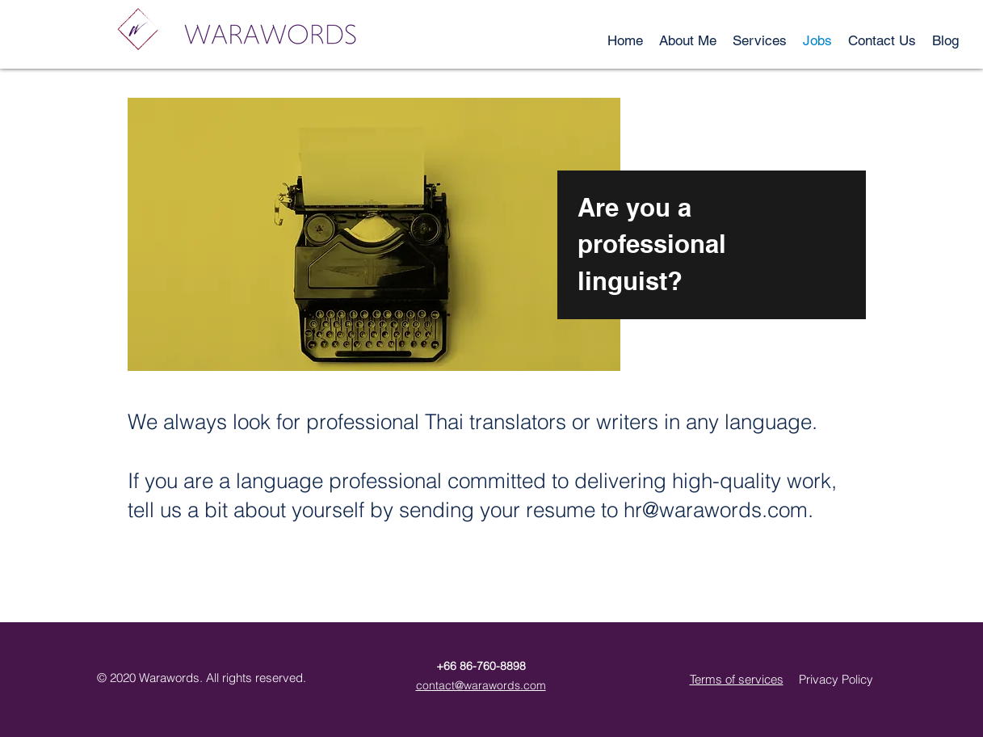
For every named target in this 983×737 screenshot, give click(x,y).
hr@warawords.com (716, 510)
